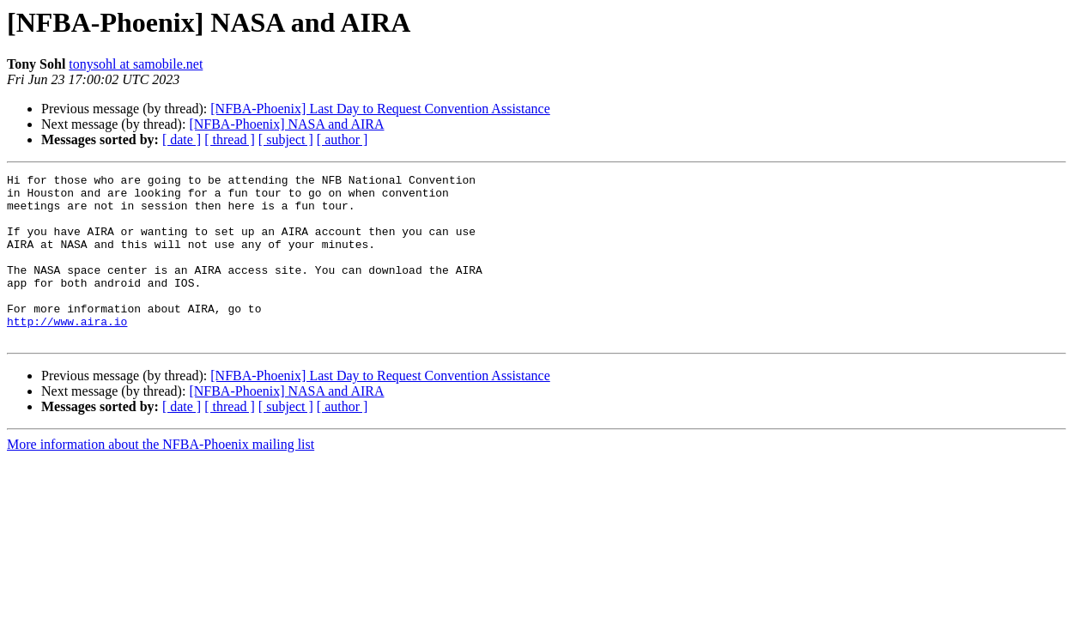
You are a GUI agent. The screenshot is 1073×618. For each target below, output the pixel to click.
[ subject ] (285, 139)
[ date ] (181, 139)
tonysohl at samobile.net (136, 64)
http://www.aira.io (67, 352)
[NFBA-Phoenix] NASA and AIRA (286, 124)
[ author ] (342, 139)
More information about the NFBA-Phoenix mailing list (160, 477)
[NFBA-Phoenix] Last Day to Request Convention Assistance (380, 108)
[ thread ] (229, 139)
